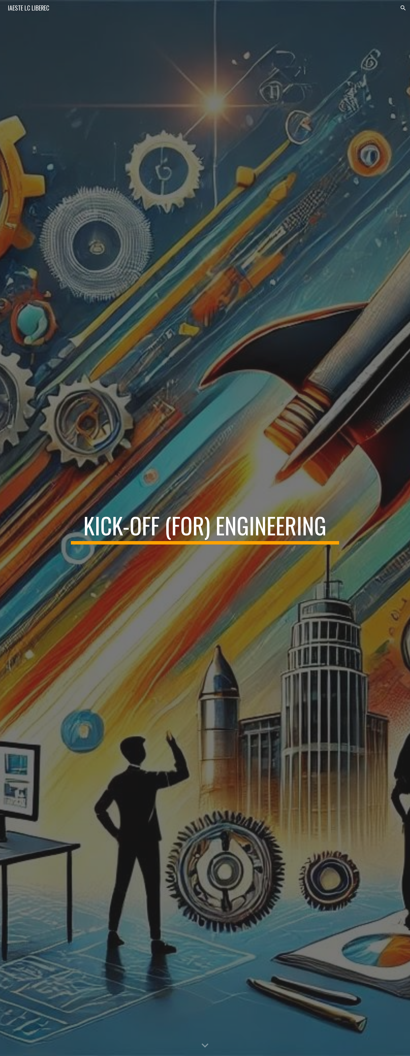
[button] (403, 8)
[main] (205, 528)
